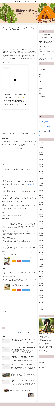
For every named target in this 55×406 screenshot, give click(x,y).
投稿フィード (41, 362)
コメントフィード (42, 364)
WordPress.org (41, 367)
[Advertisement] (19, 39)
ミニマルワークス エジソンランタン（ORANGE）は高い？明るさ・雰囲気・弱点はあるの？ (45, 58)
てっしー (4, 107)
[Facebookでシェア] (18, 332)
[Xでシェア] (7, 332)
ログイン (40, 360)
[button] (30, 332)
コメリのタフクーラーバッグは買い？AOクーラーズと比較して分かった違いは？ (46, 48)
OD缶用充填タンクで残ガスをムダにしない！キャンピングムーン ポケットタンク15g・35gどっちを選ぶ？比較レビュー (46, 36)
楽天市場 (19, 260)
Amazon (14, 260)
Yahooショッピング (26, 260)
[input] (46, 27)
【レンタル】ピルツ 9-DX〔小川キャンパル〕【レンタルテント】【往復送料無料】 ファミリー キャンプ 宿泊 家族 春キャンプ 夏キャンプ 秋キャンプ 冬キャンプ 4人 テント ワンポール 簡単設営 (23, 285)
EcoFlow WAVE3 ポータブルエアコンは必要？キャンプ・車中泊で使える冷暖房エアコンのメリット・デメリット (46, 43)
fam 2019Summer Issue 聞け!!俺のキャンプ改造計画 (21, 257)
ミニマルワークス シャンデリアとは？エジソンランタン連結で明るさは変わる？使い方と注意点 (46, 53)
